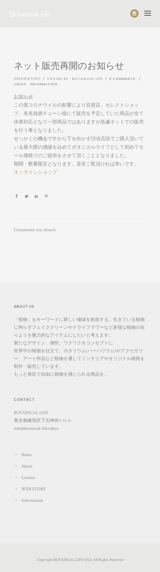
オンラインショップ (35, 172)
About (26, 466)
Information (43, 84)
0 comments (122, 78)
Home (26, 455)
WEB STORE (33, 489)
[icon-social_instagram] (134, 13)
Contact (28, 477)
